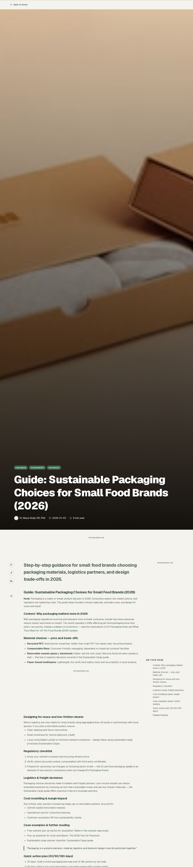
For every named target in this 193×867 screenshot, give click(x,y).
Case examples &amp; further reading (166, 702)
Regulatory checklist (162, 686)
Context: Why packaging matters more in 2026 (168, 666)
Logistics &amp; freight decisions (168, 690)
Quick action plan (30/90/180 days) (167, 709)
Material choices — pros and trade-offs (166, 673)
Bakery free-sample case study (91, 830)
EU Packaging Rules (97, 770)
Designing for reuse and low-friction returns (166, 680)
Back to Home (19, 4)
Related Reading (160, 715)
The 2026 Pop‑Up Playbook (84, 835)
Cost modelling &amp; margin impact (166, 695)
